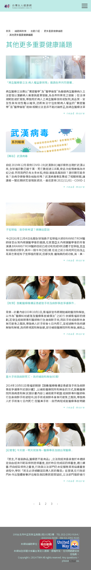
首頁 (8, 31)
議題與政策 (20, 31)
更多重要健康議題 (53, 31)
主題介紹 (35, 31)
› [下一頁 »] (57, 504)
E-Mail (72, 560)
